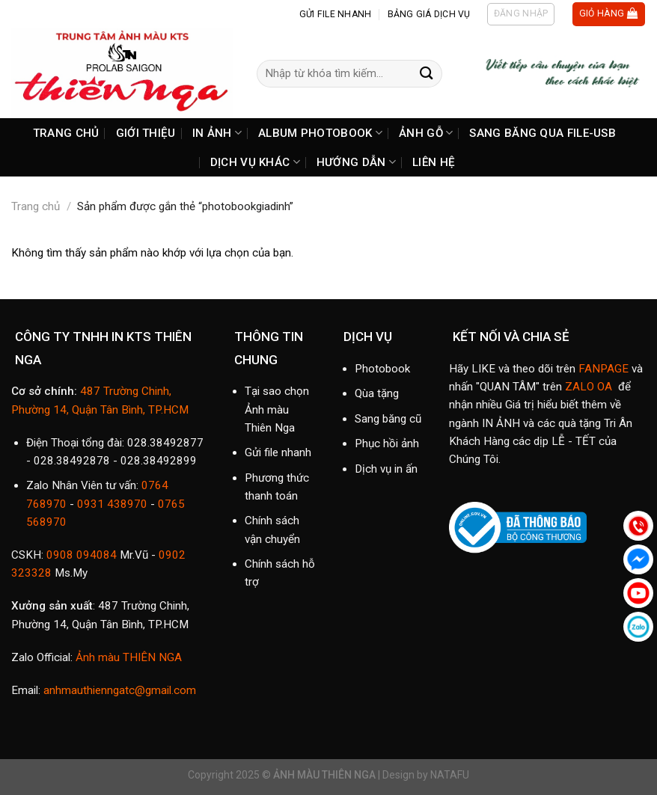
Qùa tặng (377, 393)
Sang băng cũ (388, 419)
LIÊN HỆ (433, 162)
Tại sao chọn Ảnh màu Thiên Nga (277, 409)
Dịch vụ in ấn (386, 469)
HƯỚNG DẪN (356, 162)
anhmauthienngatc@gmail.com (119, 690)
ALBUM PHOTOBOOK (320, 133)
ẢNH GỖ (426, 133)
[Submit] (426, 74)
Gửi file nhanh (278, 452)
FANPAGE (603, 368)
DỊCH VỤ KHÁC (255, 162)
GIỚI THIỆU (146, 133)
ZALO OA (588, 386)
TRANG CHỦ (66, 133)
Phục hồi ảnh (387, 443)
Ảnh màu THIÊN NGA (127, 657)
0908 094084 (81, 555)
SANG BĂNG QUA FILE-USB (542, 133)
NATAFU (449, 775)
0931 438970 (112, 504)
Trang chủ (35, 206)
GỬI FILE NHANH (335, 14)
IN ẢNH (217, 133)
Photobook (382, 368)
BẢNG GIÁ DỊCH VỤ (429, 14)
